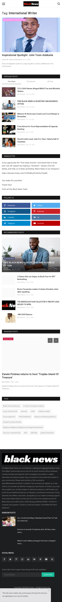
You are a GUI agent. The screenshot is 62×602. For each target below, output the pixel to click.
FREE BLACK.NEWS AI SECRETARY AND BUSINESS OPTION (37, 102)
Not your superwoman (11, 433)
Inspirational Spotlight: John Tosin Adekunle (27, 55)
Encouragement (9, 416)
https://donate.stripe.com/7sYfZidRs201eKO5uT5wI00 (24, 173)
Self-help (34, 433)
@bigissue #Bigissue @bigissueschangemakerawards (23, 427)
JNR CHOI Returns (24, 314)
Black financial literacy (11, 406)
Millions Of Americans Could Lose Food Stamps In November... (38, 115)
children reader (44, 411)
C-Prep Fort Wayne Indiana (33, 406)
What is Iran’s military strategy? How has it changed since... (36, 542)
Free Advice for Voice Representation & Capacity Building (37, 127)
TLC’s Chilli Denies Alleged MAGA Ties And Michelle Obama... (38, 90)
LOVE (33, 411)
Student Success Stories (12, 422)
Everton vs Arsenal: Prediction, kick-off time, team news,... (36, 530)
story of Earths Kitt (10, 411)
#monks (24, 411)
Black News (21, 94)
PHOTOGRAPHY (25, 416)
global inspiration (47, 433)
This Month (31, 81)
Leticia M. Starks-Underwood (12, 59)
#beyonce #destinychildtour (45, 416)
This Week (11, 81)
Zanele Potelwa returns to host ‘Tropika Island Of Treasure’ (30, 376)
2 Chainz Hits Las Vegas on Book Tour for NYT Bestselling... (36, 278)
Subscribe (48, 574)
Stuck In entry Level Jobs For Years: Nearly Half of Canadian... (38, 140)
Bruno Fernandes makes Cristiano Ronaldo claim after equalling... (37, 290)
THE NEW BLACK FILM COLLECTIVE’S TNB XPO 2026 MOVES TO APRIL (38, 303)
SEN (25, 433)
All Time (50, 81)
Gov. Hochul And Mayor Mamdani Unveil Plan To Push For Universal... (37, 519)
